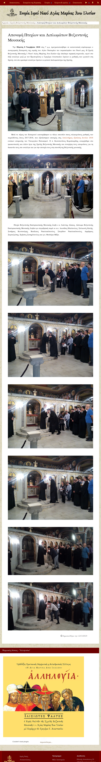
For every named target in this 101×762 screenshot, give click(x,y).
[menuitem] (5, 2)
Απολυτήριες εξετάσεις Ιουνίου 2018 (77, 138)
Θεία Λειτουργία (58, 760)
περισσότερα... (46, 742)
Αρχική (5, 23)
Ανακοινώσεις (14, 3)
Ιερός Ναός (24, 756)
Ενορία (47, 3)
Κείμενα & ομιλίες (61, 3)
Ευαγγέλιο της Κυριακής (32, 3)
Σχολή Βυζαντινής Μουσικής (22, 23)
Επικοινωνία (77, 3)
